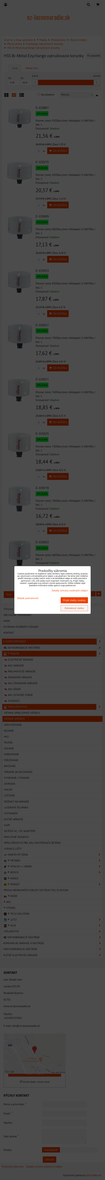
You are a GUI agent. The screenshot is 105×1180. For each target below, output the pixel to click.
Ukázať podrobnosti (27, 598)
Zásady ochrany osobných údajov (70, 590)
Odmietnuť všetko (74, 608)
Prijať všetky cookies (74, 600)
